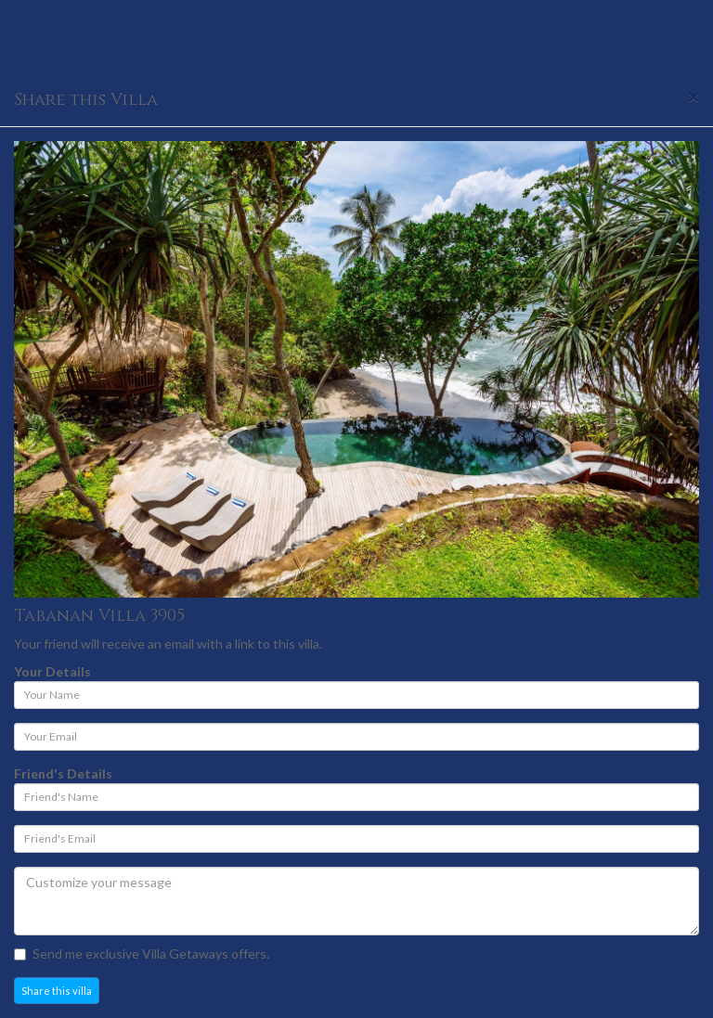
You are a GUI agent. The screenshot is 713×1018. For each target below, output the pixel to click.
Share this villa (56, 991)
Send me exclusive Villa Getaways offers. (141, 953)
